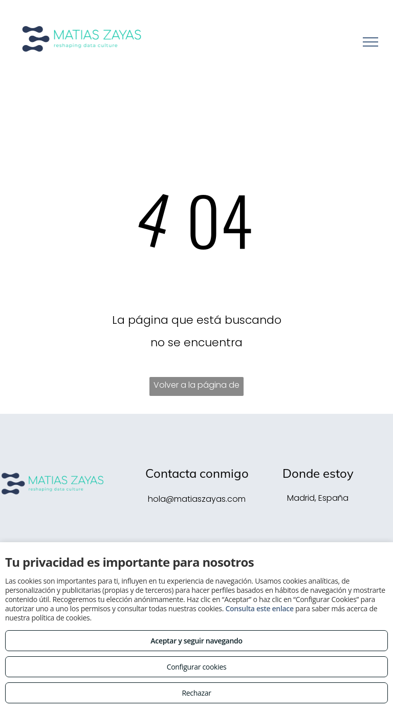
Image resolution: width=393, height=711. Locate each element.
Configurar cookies (197, 667)
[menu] (370, 42)
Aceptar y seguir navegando (196, 641)
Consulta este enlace (259, 608)
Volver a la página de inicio (196, 387)
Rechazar (196, 693)
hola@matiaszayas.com (197, 499)
